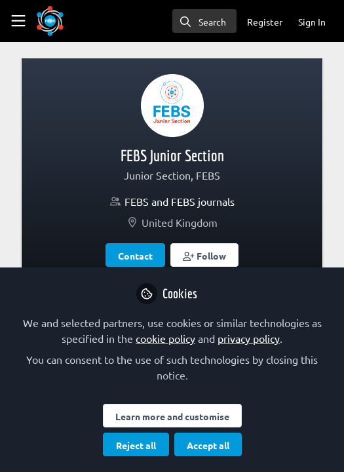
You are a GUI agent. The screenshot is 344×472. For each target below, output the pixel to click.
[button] (204, 255)
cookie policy (165, 338)
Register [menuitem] (264, 22)
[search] (204, 21)
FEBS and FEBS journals (179, 201)
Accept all (208, 445)
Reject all (136, 445)
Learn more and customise (172, 416)
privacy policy (249, 338)
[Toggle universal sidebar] (18, 21)
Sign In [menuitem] (312, 22)
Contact (135, 256)
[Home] (50, 21)
